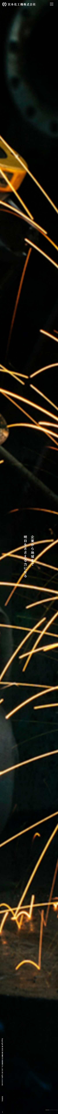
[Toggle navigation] (52, 4)
